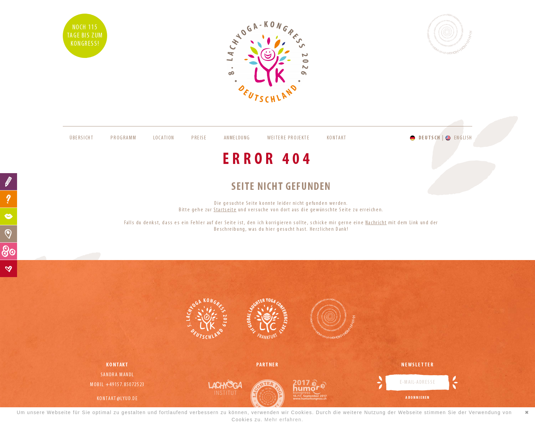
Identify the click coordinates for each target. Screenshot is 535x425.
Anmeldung (237, 138)
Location (163, 138)
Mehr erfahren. (283, 419)
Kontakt (337, 138)
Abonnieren (417, 398)
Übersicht (81, 138)
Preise (199, 138)
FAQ (8, 199)
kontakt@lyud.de (117, 398)
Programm (123, 138)
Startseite (225, 210)
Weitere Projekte (288, 138)
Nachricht (376, 223)
